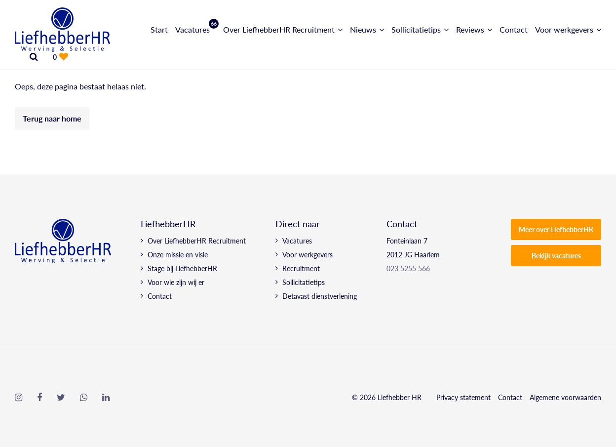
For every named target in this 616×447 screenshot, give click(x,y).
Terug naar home (52, 118)
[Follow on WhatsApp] (83, 397)
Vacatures (195, 29)
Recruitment (301, 268)
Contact (514, 29)
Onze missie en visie (178, 254)
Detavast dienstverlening (319, 296)
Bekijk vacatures (556, 255)
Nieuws (363, 29)
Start (159, 29)
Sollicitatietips (416, 29)
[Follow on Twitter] (61, 397)
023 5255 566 (408, 268)
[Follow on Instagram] (18, 397)
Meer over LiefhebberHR (556, 229)
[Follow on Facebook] (39, 397)
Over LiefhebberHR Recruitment (279, 29)
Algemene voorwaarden (565, 397)
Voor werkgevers (564, 29)
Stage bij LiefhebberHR (182, 268)
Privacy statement (463, 397)
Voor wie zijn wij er (176, 282)
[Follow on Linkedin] (106, 397)
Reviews (470, 29)
